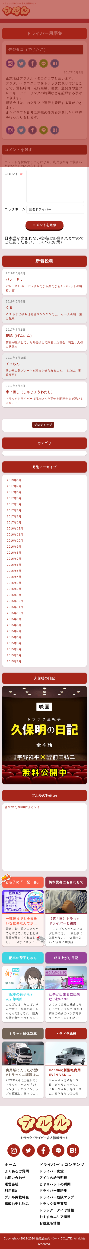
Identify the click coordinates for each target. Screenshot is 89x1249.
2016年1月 (14, 595)
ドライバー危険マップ (56, 1197)
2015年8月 (14, 625)
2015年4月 (14, 649)
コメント (14, 173)
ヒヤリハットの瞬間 (55, 1184)
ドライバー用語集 (53, 1191)
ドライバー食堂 (51, 1171)
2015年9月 (14, 619)
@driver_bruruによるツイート (25, 807)
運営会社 (12, 1184)
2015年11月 (15, 607)
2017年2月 (14, 516)
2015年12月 (15, 601)
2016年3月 (14, 583)
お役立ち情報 (49, 1223)
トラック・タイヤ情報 (56, 1210)
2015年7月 (14, 631)
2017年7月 (14, 486)
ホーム (10, 1165)
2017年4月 (14, 504)
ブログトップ (43, 425)
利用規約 (12, 1191)
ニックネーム (15, 214)
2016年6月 (14, 564)
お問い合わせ (15, 1178)
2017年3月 (14, 510)
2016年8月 (14, 552)
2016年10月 (15, 540)
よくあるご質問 (17, 1171)
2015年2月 (14, 661)
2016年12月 (15, 528)
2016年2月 (14, 589)
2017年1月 (14, 522)
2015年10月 (15, 613)
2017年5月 (14, 498)
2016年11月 (15, 534)
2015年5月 (14, 643)
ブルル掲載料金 (17, 1197)
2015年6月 (14, 637)
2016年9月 (14, 546)
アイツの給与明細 (53, 1178)
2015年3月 (14, 655)
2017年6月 (14, 492)
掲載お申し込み (17, 1204)
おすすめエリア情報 (55, 1217)
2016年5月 (14, 570)
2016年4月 (14, 576)
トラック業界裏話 (53, 1204)
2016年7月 (14, 558)
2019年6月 (14, 480)
